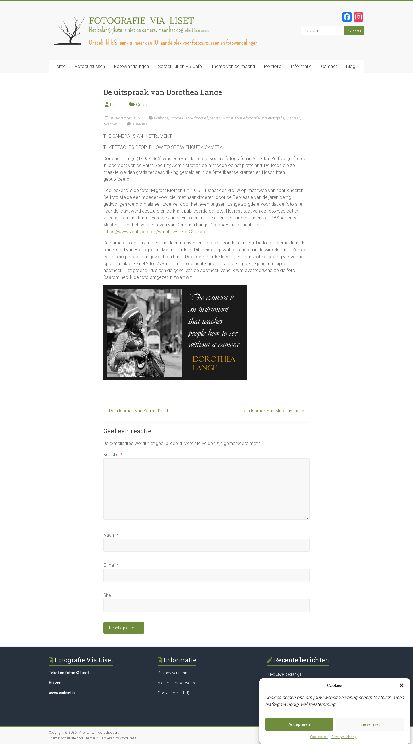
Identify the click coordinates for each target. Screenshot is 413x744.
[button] (401, 687)
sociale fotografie (247, 118)
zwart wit (110, 124)
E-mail (111, 565)
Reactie (112, 454)
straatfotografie (272, 118)
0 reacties (136, 124)
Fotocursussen (90, 66)
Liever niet (370, 726)
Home (59, 66)
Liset (115, 104)
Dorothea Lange (181, 118)
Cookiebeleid (319, 739)
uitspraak (293, 118)
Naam (111, 535)
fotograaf (201, 118)
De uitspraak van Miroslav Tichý (275, 410)
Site (107, 595)
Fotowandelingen (131, 66)
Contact (329, 66)
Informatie (301, 66)
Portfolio (273, 66)
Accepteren (299, 726)
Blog (350, 66)
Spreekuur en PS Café (180, 66)
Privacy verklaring (174, 673)
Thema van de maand (233, 66)
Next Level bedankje (284, 674)
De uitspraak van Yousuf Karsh (136, 410)
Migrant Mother (221, 118)
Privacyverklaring (344, 739)
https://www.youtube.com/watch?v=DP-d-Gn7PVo (154, 231)
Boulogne (161, 118)
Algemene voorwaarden (179, 683)
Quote (142, 104)
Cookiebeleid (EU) (173, 693)
